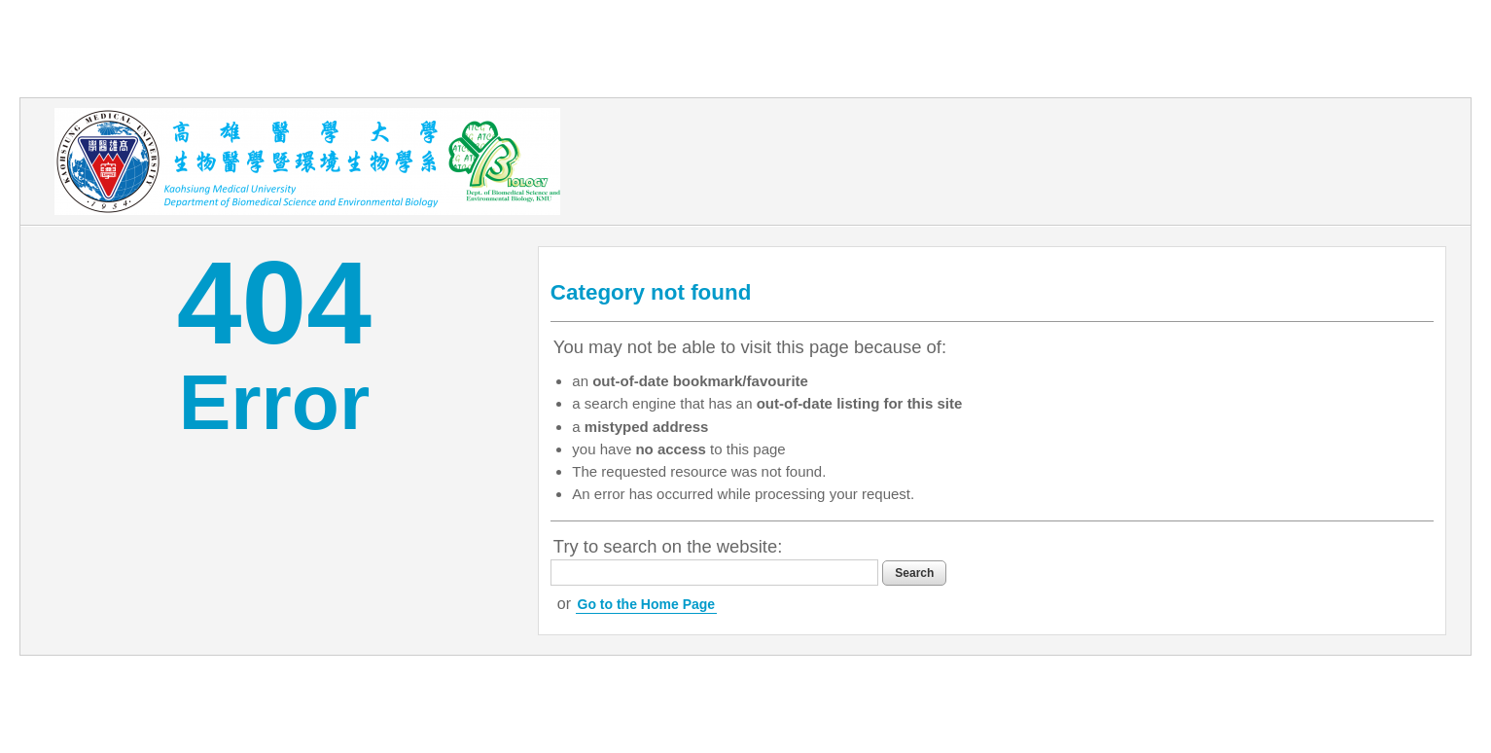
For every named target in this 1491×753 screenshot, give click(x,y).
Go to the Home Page (647, 604)
